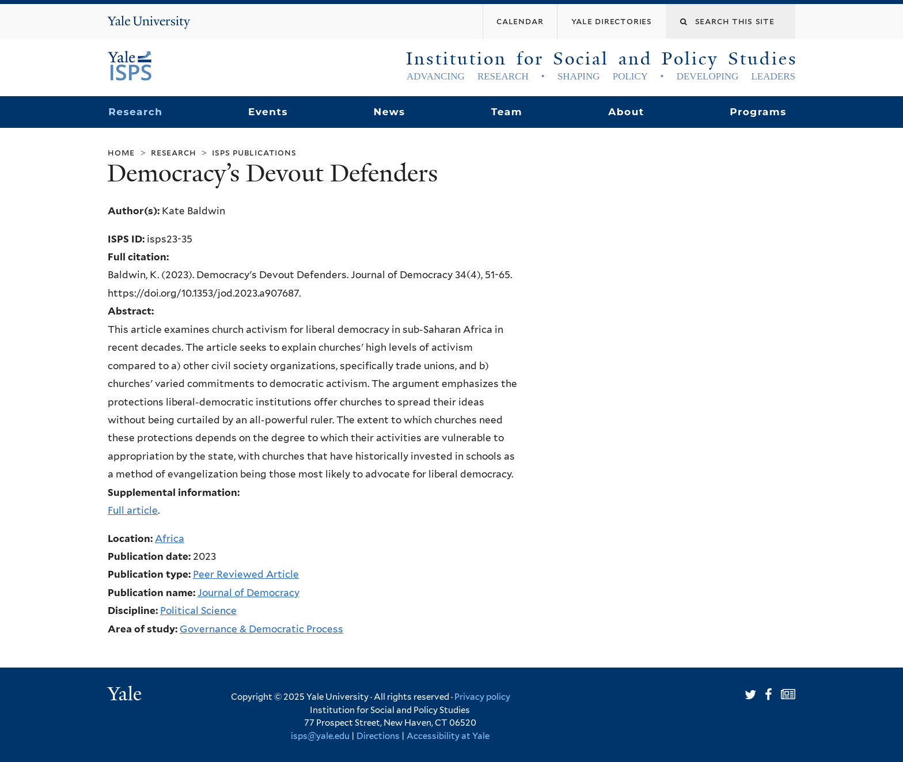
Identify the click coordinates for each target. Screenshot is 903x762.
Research (135, 111)
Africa (169, 538)
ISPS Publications (254, 152)
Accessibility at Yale (448, 736)
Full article (133, 510)
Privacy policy (482, 697)
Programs (758, 111)
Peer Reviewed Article (246, 574)
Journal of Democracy (248, 592)
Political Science (198, 610)
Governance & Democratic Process (261, 629)
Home (121, 152)
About (626, 111)
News (389, 111)
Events (268, 111)
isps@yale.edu (320, 736)
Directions (378, 736)
